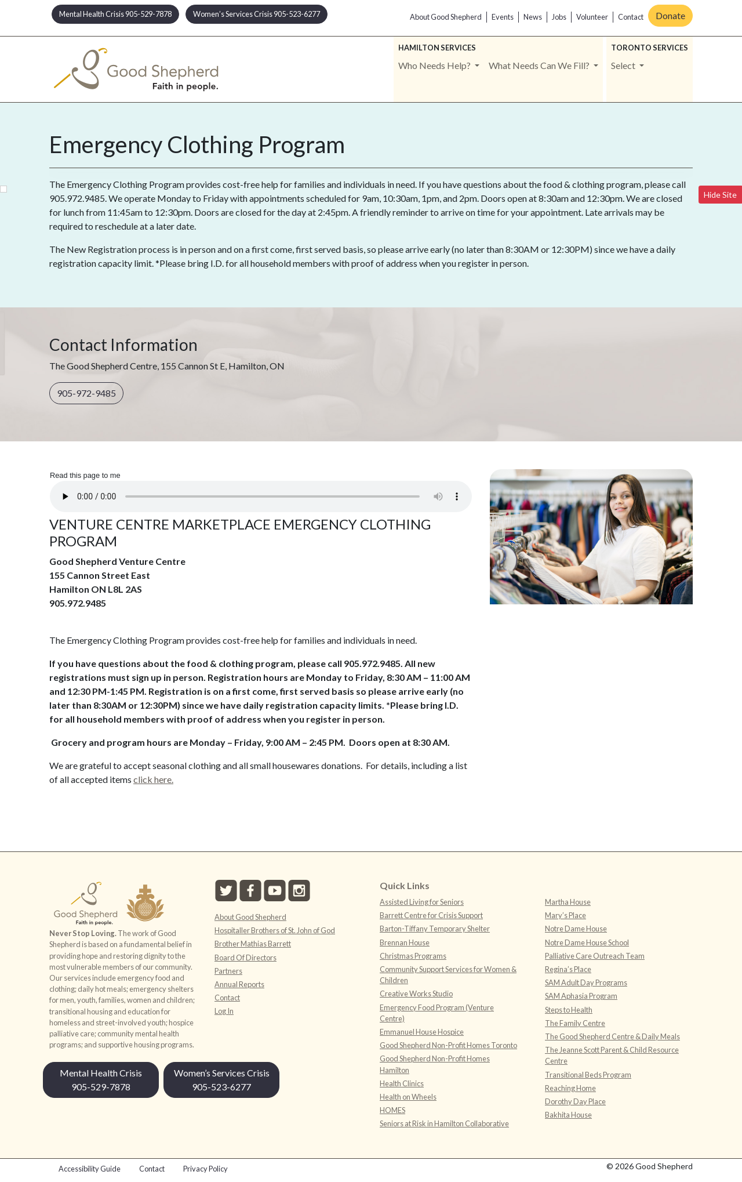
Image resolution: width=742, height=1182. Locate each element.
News (532, 16)
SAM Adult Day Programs (586, 982)
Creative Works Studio (416, 993)
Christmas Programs (413, 955)
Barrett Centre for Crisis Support (431, 915)
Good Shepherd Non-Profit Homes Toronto (448, 1045)
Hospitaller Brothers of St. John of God (274, 930)
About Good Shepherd (446, 16)
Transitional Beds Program (588, 1074)
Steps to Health (568, 1009)
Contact (630, 16)
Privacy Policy (205, 1168)
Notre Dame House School (587, 942)
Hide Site (720, 195)
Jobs (559, 16)
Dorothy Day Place (575, 1101)
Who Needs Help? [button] (435, 65)
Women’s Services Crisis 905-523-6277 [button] (256, 14)
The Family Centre (575, 1023)
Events (503, 16)
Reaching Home (570, 1088)
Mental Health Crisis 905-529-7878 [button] (115, 14)
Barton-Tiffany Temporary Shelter (435, 928)
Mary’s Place (565, 915)
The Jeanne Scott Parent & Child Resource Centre (612, 1055)
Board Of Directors (245, 957)
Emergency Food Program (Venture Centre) (437, 1013)
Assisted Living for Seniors (422, 902)
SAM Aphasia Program (581, 995)
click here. (153, 779)
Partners (228, 971)
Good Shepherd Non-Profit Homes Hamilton (435, 1064)
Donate (670, 15)
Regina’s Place (568, 969)
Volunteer (592, 16)
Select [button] (624, 65)
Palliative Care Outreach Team (595, 955)
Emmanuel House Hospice (422, 1031)
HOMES (392, 1110)
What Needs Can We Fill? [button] (540, 65)
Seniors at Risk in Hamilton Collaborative (444, 1123)
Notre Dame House (576, 928)
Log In (224, 1011)
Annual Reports (239, 984)
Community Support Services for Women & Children (448, 975)
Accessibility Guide (90, 1168)
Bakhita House (568, 1114)
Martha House (568, 902)
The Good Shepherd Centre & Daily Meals (612, 1036)
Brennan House (405, 942)
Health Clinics (402, 1083)
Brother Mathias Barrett (252, 943)
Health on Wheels (408, 1096)
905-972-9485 (86, 392)
